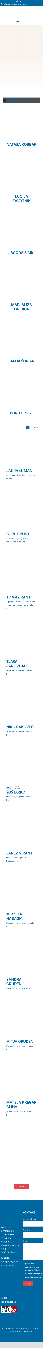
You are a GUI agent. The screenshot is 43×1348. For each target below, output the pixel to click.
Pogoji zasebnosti (21, 1328)
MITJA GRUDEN (19, 1041)
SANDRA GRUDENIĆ (15, 981)
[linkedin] (20, 1)
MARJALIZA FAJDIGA (21, 307)
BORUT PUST (21, 413)
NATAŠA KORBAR (21, 144)
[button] (21, 100)
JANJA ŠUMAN (21, 361)
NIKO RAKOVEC (20, 727)
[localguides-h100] (21, 8)
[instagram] (17, 1)
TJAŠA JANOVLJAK (17, 663)
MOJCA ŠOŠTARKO (15, 790)
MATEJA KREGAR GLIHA (21, 1104)
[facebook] (13, 1)
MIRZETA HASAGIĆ (14, 916)
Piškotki (11, 1328)
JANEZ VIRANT (19, 853)
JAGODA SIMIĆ (21, 252)
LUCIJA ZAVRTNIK (21, 198)
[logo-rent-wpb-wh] (9, 1306)
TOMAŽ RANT (18, 597)
